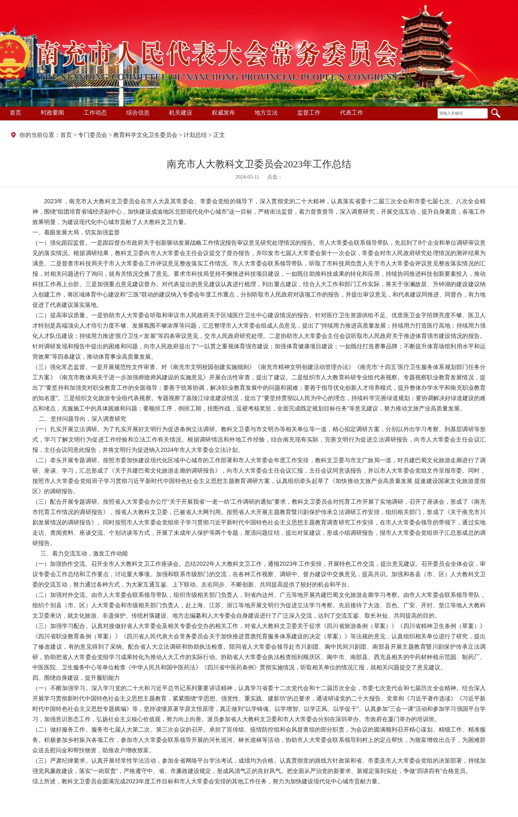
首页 (15, 112)
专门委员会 (92, 135)
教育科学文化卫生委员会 (145, 135)
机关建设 (180, 112)
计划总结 (195, 135)
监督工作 (309, 112)
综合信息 (138, 112)
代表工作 (351, 112)
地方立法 (266, 112)
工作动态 (95, 112)
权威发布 (223, 112)
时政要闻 (52, 112)
